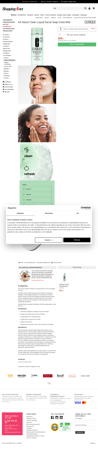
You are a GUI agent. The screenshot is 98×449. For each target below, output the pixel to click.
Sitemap (19, 443)
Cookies (29, 428)
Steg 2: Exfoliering (7, 63)
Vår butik (6, 92)
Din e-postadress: (81, 425)
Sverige (93, 443)
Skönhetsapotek (8, 41)
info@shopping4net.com (12, 432)
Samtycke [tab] (20, 213)
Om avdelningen (8, 89)
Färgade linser (7, 51)
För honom (6, 37)
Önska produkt (8, 87)
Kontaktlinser (22, 15)
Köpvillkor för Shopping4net (35, 432)
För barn (6, 39)
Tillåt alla (77, 240)
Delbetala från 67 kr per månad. (67, 40)
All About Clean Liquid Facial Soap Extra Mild (85, 17)
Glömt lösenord (31, 420)
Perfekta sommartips (30, 1)
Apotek (36, 15)
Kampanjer (83, 15)
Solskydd (7, 76)
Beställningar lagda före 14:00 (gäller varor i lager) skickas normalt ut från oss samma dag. (37, 397)
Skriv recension (44, 262)
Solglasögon (6, 44)
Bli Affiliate (30, 426)
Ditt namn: (78, 418)
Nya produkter (8, 29)
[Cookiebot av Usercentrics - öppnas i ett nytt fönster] (82, 207)
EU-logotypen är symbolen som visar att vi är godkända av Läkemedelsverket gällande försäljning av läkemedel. (61, 399)
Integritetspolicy (32, 430)
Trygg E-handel (31, 438)
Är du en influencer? (33, 424)
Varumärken (75, 15)
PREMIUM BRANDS (9, 22)
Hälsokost (30, 15)
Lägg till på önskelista (27, 262)
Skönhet (14, 15)
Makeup (6, 71)
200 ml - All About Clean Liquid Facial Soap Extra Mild (77, 29)
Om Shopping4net (32, 434)
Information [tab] (49, 213)
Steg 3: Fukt (7, 66)
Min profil (29, 417)
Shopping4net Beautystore (35, 436)
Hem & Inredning (50, 15)
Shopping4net (39, 17)
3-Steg (59, 17)
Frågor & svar (7, 84)
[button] (94, 8)
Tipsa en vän (56, 262)
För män (6, 78)
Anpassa (49, 240)
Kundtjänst (7, 82)
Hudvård (7, 69)
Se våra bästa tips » (37, 280)
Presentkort (8, 31)
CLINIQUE (53, 17)
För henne (6, 35)
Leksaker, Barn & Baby (64, 15)
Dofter (6, 73)
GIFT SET (6, 24)
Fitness (42, 15)
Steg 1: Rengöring (67, 17)
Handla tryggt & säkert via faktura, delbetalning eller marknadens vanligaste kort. (85, 398)
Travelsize (6, 46)
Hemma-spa (6, 48)
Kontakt (29, 422)
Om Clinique (8, 55)
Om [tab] (77, 213)
